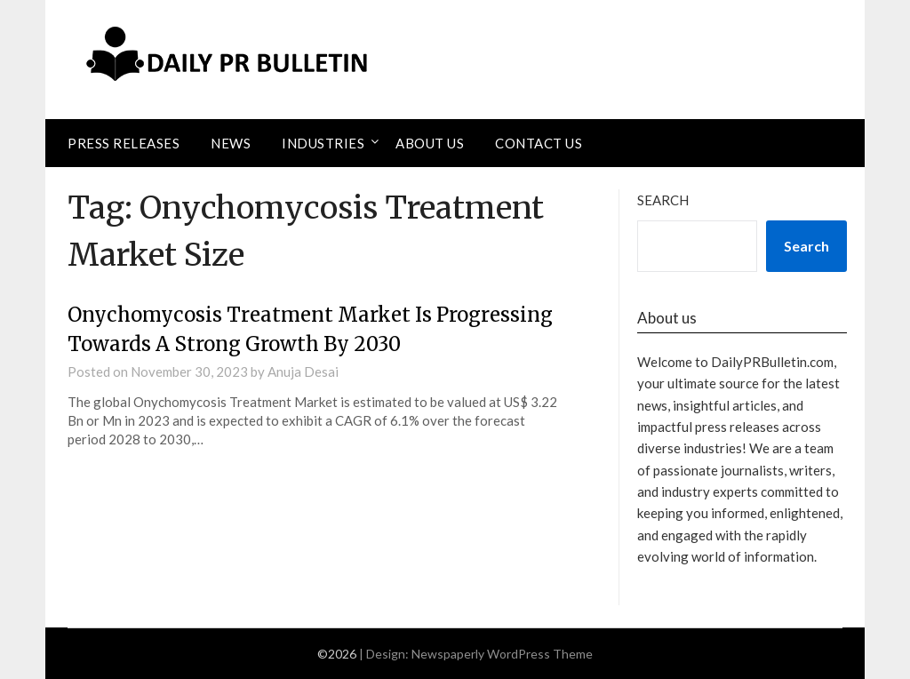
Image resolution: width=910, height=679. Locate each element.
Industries (323, 143)
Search (663, 200)
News (231, 143)
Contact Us (538, 143)
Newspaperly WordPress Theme (502, 653)
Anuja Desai (303, 371)
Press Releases (124, 143)
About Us (429, 143)
